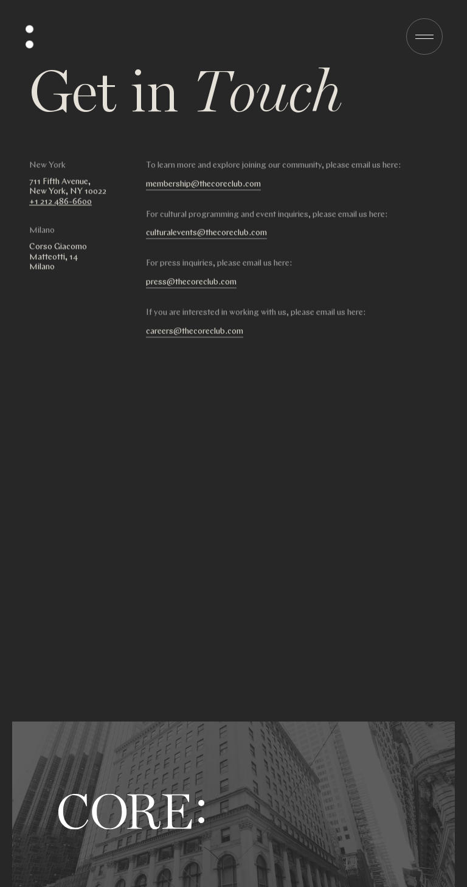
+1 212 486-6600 (60, 202)
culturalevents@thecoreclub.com (206, 234)
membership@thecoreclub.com (203, 184)
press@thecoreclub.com (191, 282)
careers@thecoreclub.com (194, 332)
